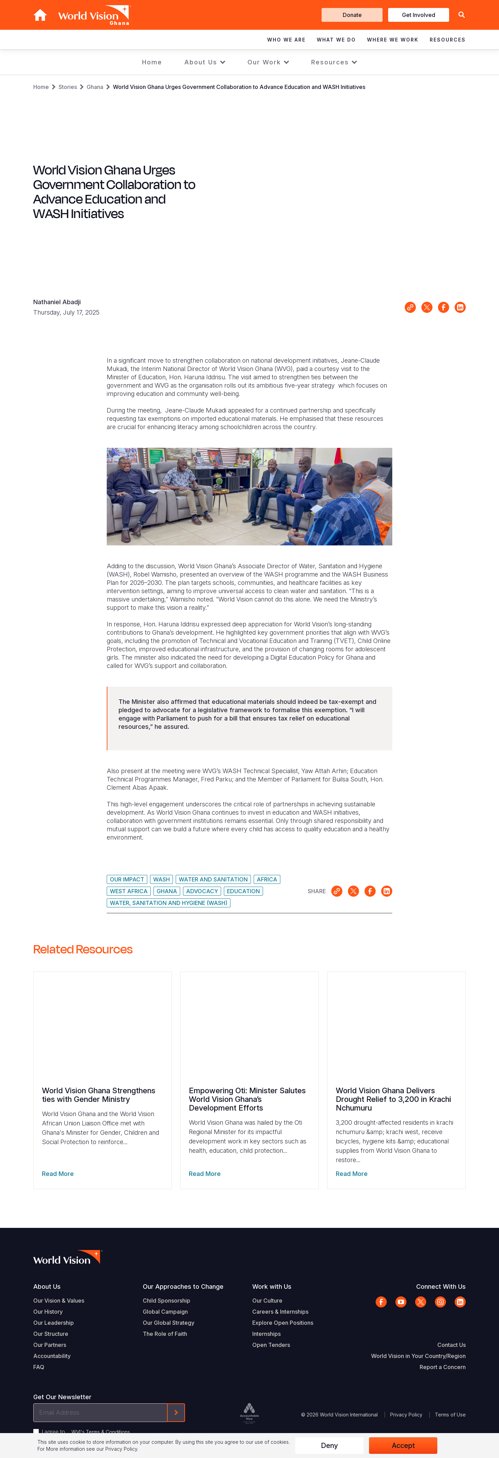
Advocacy (202, 891)
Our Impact (127, 879)
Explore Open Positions (282, 1322)
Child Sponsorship (166, 1300)
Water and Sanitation (213, 879)
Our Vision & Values (58, 1300)
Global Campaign (165, 1311)
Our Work (264, 62)
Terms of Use (450, 1415)
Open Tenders (271, 1344)
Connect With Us (441, 1286)
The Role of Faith (165, 1333)
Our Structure (50, 1333)
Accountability (52, 1355)
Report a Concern (443, 1367)
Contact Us (451, 1344)
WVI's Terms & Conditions (100, 1432)
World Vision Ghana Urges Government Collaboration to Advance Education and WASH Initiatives (239, 86)
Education (243, 891)
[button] (461, 15)
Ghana (95, 86)
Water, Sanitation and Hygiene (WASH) (168, 902)
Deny (329, 1445)
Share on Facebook (443, 307)
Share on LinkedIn (460, 307)
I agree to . (86, 1431)
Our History (48, 1311)
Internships (266, 1333)
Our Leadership (53, 1322)
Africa (267, 879)
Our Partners (49, 1344)
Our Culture (267, 1300)
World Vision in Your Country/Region (418, 1355)
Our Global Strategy (168, 1322)
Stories (68, 86)
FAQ (38, 1367)
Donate (352, 14)
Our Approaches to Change (183, 1286)
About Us (200, 62)
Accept (403, 1445)
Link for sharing (410, 307)
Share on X (426, 307)
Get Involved (418, 14)
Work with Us (271, 1286)
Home (152, 62)
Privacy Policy (406, 1415)
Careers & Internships (280, 1311)
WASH (161, 879)
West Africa (129, 891)
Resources (330, 62)
